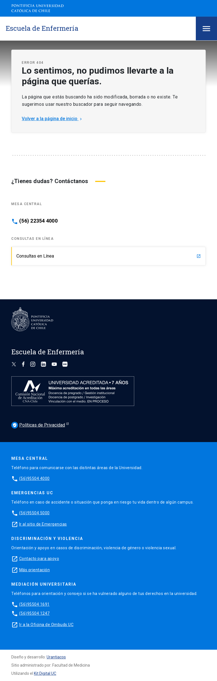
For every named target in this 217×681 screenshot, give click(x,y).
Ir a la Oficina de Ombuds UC (46, 624)
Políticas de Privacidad (38, 425)
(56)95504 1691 (34, 604)
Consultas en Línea (108, 256)
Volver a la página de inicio (52, 118)
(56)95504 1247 (34, 613)
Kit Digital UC (45, 673)
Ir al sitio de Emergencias (43, 524)
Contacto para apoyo (39, 558)
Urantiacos (56, 657)
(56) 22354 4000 (38, 220)
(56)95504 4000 (34, 478)
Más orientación (34, 570)
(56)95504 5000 (34, 513)
